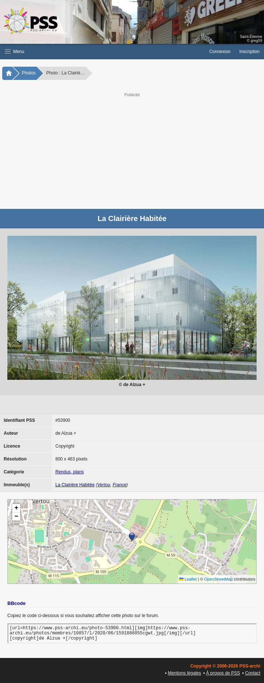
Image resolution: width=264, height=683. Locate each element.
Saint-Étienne (251, 37)
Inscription (249, 51)
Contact (252, 673)
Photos (28, 73)
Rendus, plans (69, 471)
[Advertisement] (132, 150)
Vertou (103, 484)
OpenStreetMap (218, 579)
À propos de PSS (223, 673)
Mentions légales (184, 673)
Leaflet (188, 579)
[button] (102, 51)
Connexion (219, 51)
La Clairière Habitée (75, 484)
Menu (14, 52)
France (119, 484)
